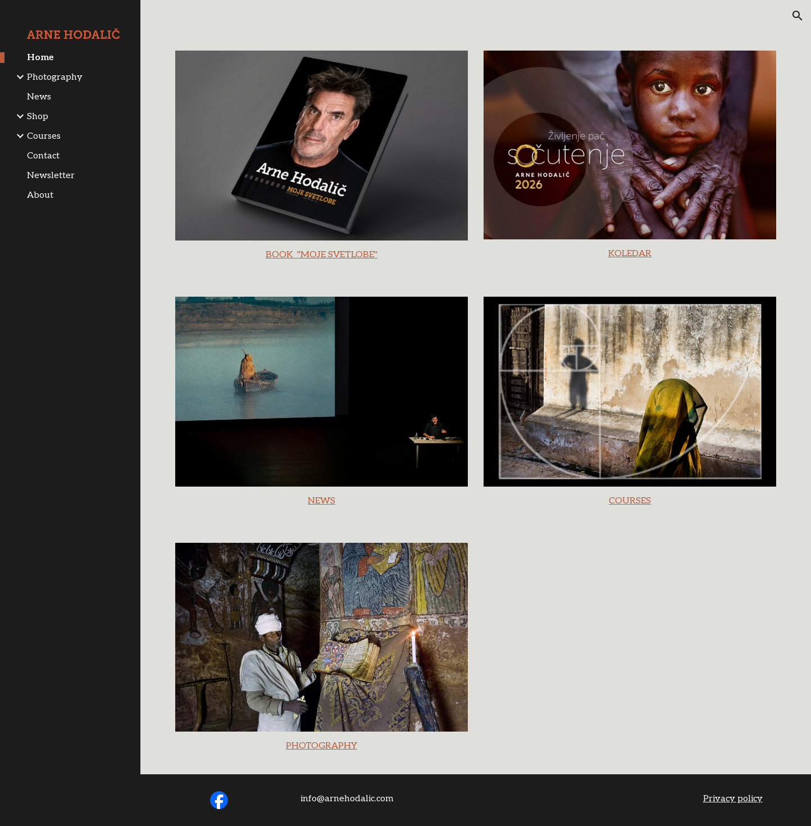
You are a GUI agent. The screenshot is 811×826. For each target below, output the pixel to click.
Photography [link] (55, 77)
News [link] (39, 97)
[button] (797, 15)
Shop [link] (37, 116)
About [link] (40, 195)
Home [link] (40, 57)
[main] (321, 255)
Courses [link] (44, 136)
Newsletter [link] (51, 175)
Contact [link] (43, 156)
